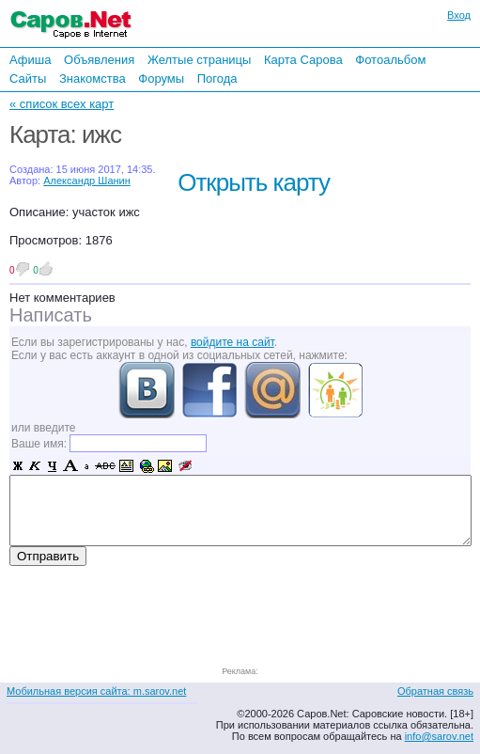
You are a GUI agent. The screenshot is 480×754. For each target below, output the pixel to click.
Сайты (27, 78)
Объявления (99, 60)
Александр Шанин (87, 180)
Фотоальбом (390, 60)
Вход (459, 15)
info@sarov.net (439, 736)
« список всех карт (61, 104)
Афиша (30, 60)
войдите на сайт (232, 342)
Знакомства (92, 78)
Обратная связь (435, 691)
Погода (217, 78)
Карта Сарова (303, 60)
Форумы (161, 78)
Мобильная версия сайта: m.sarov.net (96, 691)
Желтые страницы (199, 60)
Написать (50, 315)
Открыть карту (254, 182)
